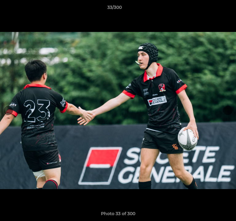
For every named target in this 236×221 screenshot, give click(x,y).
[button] (214, 9)
